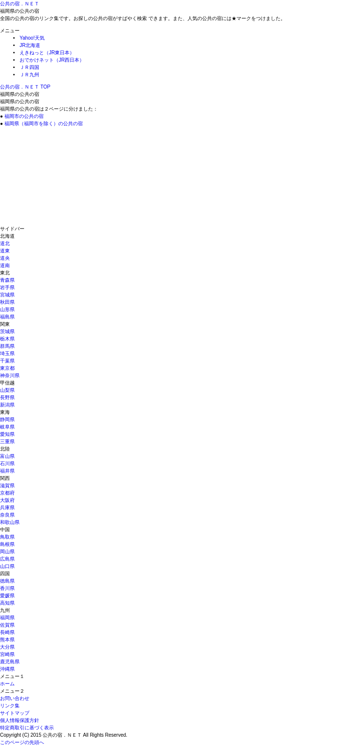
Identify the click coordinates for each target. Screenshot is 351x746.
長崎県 (7, 632)
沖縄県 (7, 669)
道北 (5, 243)
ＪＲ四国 (29, 67)
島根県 (7, 544)
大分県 (7, 647)
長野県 (7, 397)
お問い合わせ (14, 698)
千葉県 (7, 360)
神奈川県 (10, 375)
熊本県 (7, 639)
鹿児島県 (10, 661)
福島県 (7, 316)
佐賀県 (7, 625)
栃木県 (7, 338)
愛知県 (7, 434)
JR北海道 (30, 45)
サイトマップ (14, 713)
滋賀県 (7, 485)
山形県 (7, 309)
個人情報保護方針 (19, 720)
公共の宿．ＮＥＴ (19, 3)
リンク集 (10, 705)
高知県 (7, 603)
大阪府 (7, 500)
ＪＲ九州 (29, 74)
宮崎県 (7, 654)
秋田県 (7, 302)
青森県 (7, 280)
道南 (5, 265)
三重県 (7, 441)
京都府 (7, 493)
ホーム (7, 683)
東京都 (7, 368)
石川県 (7, 463)
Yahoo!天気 (32, 38)
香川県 (7, 588)
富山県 (7, 456)
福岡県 (7, 617)
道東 (5, 250)
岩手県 (7, 287)
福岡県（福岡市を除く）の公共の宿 (43, 123)
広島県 (7, 559)
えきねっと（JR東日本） (47, 52)
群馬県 (7, 346)
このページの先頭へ (22, 742)
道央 (5, 258)
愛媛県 (7, 595)
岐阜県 (7, 427)
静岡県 (7, 419)
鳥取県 (7, 537)
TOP (25, 87)
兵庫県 (7, 507)
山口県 (7, 566)
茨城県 (7, 331)
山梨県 (7, 390)
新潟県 (7, 404)
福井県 (7, 471)
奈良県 (7, 515)
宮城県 (7, 294)
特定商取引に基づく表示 (27, 727)
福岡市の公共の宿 (24, 116)
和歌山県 (10, 522)
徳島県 (7, 581)
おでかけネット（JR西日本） (52, 60)
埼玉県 (7, 353)
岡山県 (7, 551)
